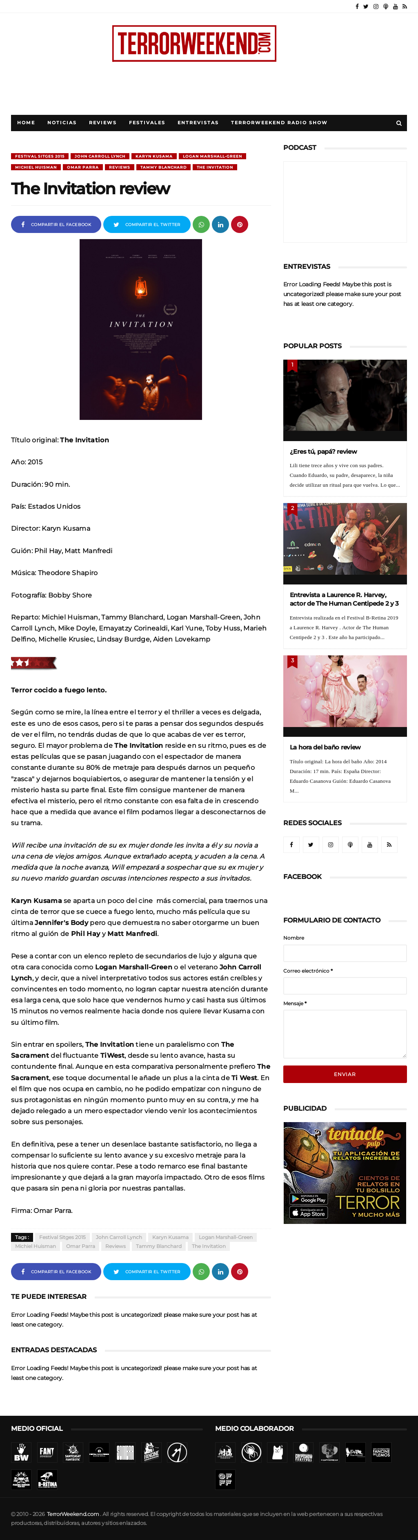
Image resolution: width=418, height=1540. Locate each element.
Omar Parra (83, 167)
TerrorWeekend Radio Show (279, 123)
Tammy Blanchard (163, 167)
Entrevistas (198, 123)
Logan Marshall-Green (212, 156)
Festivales (147, 123)
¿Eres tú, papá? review (323, 451)
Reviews (103, 123)
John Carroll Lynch (100, 156)
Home (26, 123)
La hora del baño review (325, 747)
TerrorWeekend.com (73, 1514)
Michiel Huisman (36, 167)
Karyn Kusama (154, 156)
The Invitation (215, 167)
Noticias (62, 123)
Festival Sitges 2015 (39, 156)
